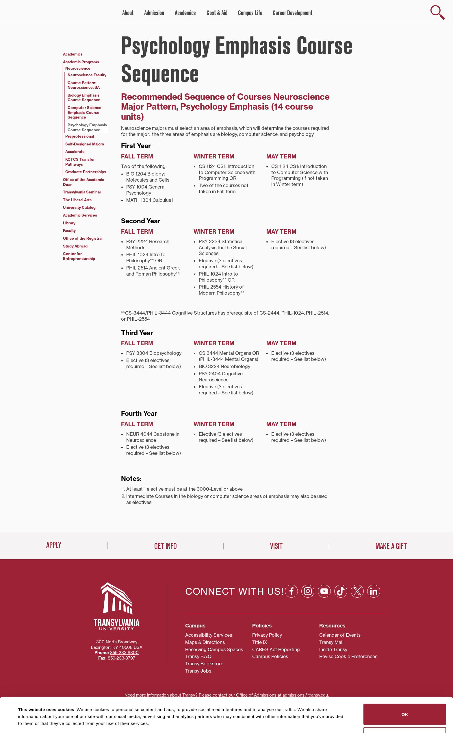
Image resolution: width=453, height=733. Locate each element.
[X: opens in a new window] (357, 565)
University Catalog (79, 207)
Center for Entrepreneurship (79, 256)
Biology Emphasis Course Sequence (84, 97)
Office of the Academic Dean (83, 182)
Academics (185, 13)
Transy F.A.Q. (198, 631)
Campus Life (250, 13)
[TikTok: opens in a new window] (340, 565)
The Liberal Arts (77, 199)
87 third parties (63, 707)
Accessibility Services (208, 609)
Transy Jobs (198, 645)
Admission (154, 13)
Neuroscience (77, 68)
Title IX (259, 616)
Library (69, 223)
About (127, 13)
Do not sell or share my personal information (405, 707)
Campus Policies (270, 631)
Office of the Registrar (83, 238)
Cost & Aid (217, 13)
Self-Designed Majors (84, 144)
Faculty (69, 230)
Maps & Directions (205, 616)
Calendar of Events (340, 609)
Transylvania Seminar (82, 192)
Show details (28, 721)
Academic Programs (81, 62)
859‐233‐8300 (124, 626)
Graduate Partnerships (85, 171)
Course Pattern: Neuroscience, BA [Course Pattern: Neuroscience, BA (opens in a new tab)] (84, 85)
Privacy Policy (267, 609)
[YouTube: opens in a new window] (324, 565)
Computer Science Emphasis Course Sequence (84, 112)
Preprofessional (79, 136)
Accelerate (75, 151)
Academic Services (80, 215)
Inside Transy (333, 623)
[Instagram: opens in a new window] (307, 565)
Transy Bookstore (204, 638)
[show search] (437, 12)
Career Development (292, 13)
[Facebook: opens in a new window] (291, 565)
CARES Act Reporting (276, 623)
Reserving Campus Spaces (214, 623)
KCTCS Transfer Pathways (80, 162)
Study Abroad (75, 246)
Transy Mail (331, 616)
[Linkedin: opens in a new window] (373, 565)
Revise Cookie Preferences (348, 631)
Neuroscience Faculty (87, 75)
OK (405, 684)
